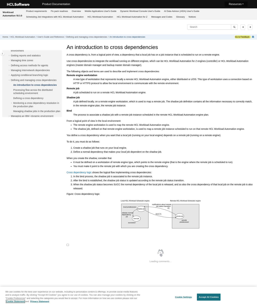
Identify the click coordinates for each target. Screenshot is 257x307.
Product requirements (36, 11)
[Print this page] (253, 37)
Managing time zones (22, 60)
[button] (9, 55)
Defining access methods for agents (29, 65)
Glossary (180, 17)
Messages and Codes (161, 17)
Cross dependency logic (79, 172)
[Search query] (212, 27)
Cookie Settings (183, 299)
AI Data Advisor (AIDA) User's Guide (181, 11)
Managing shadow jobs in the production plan (36, 111)
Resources (235, 4)
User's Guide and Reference (50, 37)
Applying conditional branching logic (29, 75)
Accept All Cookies (209, 299)
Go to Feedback (242, 37)
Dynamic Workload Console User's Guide (140, 11)
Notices (192, 17)
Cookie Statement (15, 304)
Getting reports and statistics (26, 55)
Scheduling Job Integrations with (55, 17)
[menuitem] (36, 11)
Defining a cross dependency (28, 98)
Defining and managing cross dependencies (86, 37)
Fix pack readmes (59, 11)
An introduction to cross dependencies (127, 37)
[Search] (234, 27)
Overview (76, 11)
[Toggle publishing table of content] (2, 53)
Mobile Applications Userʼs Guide (100, 11)
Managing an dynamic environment (32, 116)
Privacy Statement (39, 304)
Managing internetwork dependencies (30, 70)
